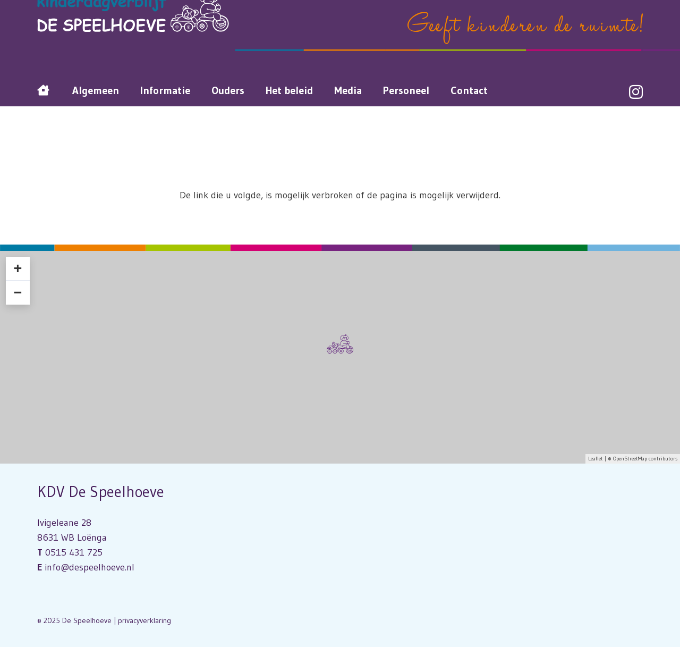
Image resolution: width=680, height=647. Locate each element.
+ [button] (17, 268)
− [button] (17, 292)
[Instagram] (636, 92)
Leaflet (595, 458)
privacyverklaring (144, 620)
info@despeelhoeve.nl (89, 567)
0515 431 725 (74, 552)
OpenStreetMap (630, 458)
